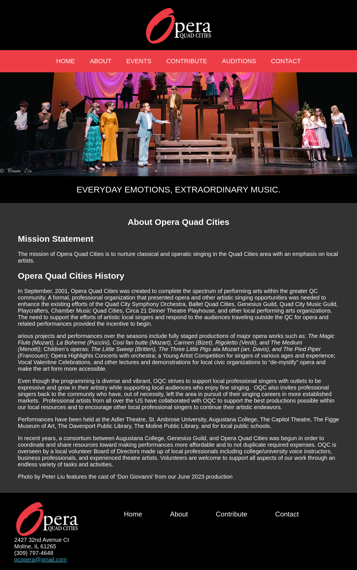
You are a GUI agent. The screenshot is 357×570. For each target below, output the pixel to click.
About (100, 61)
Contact (286, 61)
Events (138, 61)
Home (65, 61)
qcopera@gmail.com (40, 559)
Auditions (239, 61)
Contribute (186, 61)
